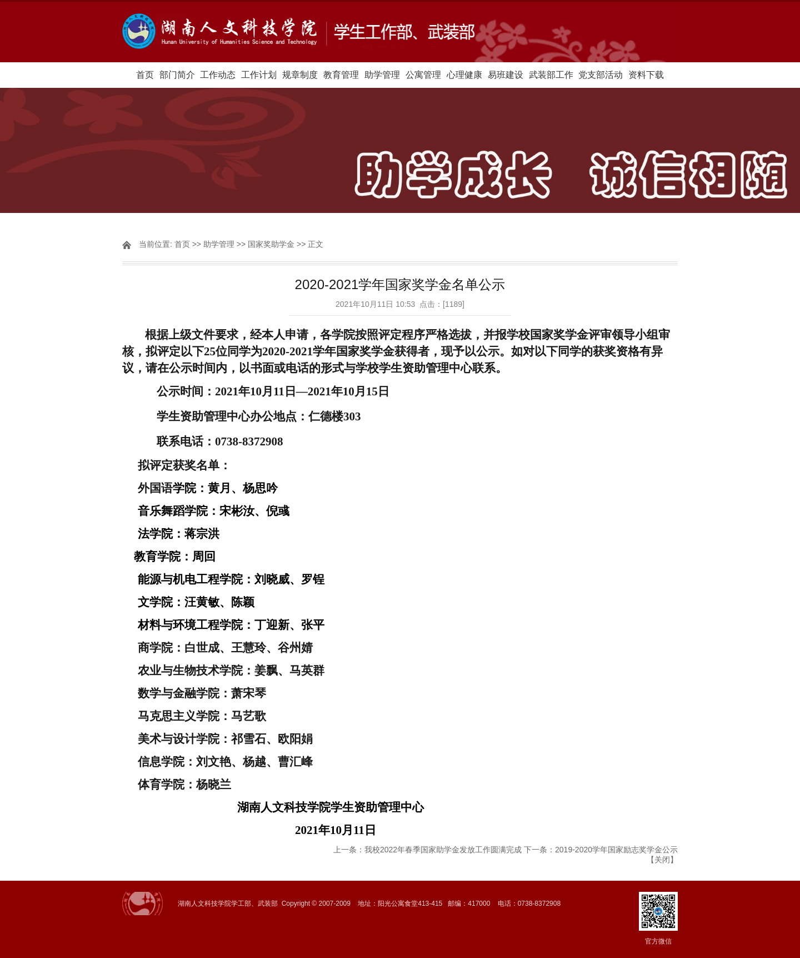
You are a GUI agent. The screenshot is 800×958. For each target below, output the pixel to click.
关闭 (662, 859)
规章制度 (300, 75)
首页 (145, 75)
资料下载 (646, 75)
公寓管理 (423, 75)
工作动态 (218, 75)
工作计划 (259, 75)
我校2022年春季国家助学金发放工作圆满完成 (443, 849)
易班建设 (505, 75)
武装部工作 (551, 75)
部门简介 (177, 75)
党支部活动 (600, 75)
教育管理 (341, 75)
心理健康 (464, 75)
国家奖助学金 (271, 244)
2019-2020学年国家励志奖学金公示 (616, 849)
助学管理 (382, 75)
